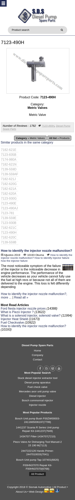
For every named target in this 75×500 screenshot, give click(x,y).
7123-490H (48, 125)
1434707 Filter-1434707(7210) (38, 436)
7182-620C (8, 237)
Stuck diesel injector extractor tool (37, 378)
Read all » (21, 297)
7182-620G (9, 184)
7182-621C (8, 227)
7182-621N (8, 164)
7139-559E (8, 218)
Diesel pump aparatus (37, 382)
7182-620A (8, 193)
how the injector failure (14, 260)
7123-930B (8, 222)
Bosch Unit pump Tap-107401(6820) (37, 459)
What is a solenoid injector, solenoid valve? (31, 315)
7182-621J (8, 179)
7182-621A (8, 188)
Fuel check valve (37, 387)
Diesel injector (37, 395)
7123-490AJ (9, 208)
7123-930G (9, 198)
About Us (21, 491)
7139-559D (8, 169)
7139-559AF (9, 174)
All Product (37, 474)
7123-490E (8, 203)
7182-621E (8, 149)
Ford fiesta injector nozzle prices (23, 308)
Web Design (36, 491)
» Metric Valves (30, 138)
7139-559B (8, 242)
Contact (37, 359)
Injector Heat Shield (14, 319)
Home (37, 350)
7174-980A (8, 159)
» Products (59, 138)
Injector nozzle (37, 404)
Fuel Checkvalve (12, 322)
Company (37, 355)
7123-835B (8, 154)
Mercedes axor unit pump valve (37, 391)
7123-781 (7, 213)
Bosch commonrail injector (37, 400)
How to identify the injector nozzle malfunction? (36, 250)
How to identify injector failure (51, 257)
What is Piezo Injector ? (17, 312)
